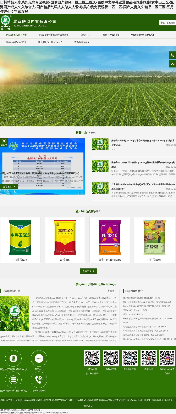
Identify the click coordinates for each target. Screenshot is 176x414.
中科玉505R (155, 259)
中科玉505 (20, 259)
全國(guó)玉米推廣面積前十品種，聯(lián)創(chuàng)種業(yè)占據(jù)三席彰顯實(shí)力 (40, 173)
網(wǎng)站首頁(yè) (16, 35)
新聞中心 (86, 35)
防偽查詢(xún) (81, 42)
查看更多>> (9, 186)
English (171, 22)
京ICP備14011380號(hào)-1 (57, 400)
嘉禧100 (65, 259)
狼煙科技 (168, 400)
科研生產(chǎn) (111, 35)
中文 (162, 22)
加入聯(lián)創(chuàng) (50, 42)
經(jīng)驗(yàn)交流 (16, 42)
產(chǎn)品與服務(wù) (142, 35)
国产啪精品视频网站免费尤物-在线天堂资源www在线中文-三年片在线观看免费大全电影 (34, 413)
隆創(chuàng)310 (110, 259)
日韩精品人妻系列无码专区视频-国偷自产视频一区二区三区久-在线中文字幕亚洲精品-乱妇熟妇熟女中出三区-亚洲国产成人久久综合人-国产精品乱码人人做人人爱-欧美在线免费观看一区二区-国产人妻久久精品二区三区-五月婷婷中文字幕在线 (87, 7)
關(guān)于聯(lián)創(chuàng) (54, 35)
